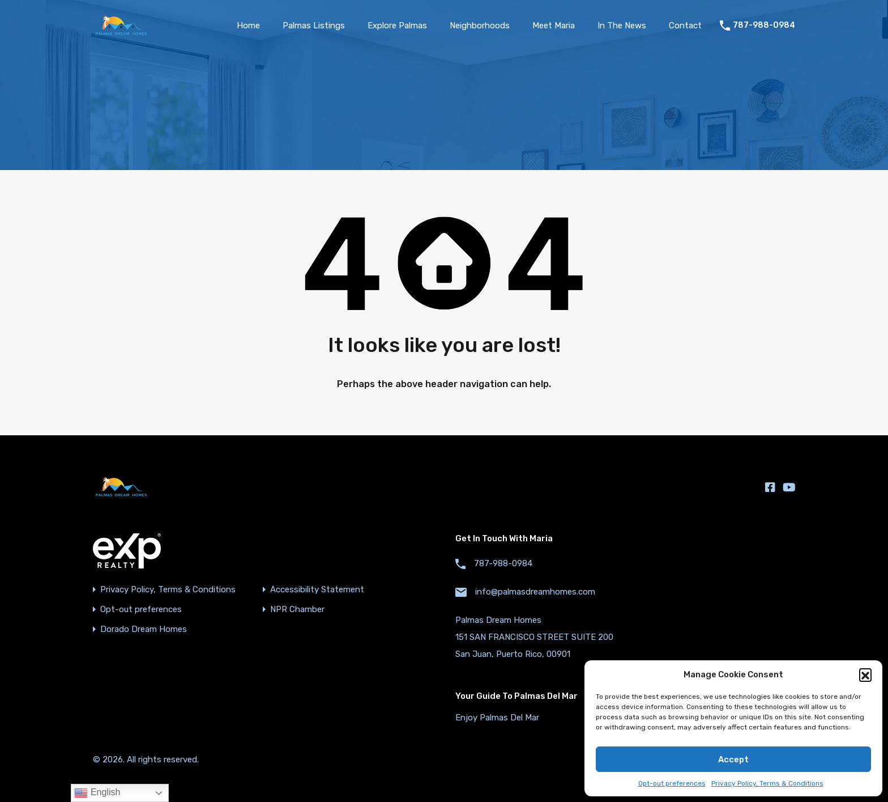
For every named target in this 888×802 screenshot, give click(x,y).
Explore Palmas (397, 25)
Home (248, 25)
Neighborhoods (480, 25)
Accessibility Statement (317, 589)
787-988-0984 (764, 25)
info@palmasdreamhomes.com (535, 592)
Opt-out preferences (672, 783)
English (97, 793)
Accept (733, 759)
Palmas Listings (314, 25)
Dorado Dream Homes (143, 629)
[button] (865, 674)
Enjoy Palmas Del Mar (497, 717)
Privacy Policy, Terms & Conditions (767, 783)
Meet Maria (553, 25)
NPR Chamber (297, 609)
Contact (685, 25)
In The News (621, 25)
